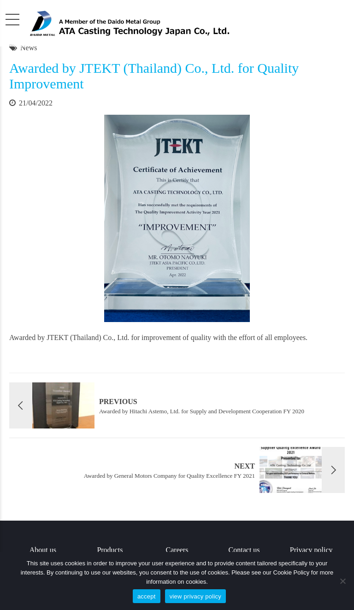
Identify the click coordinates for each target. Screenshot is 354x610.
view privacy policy (195, 596)
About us (43, 550)
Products (110, 550)
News (28, 48)
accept (146, 596)
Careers (177, 550)
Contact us (244, 550)
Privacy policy (311, 550)
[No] (342, 581)
